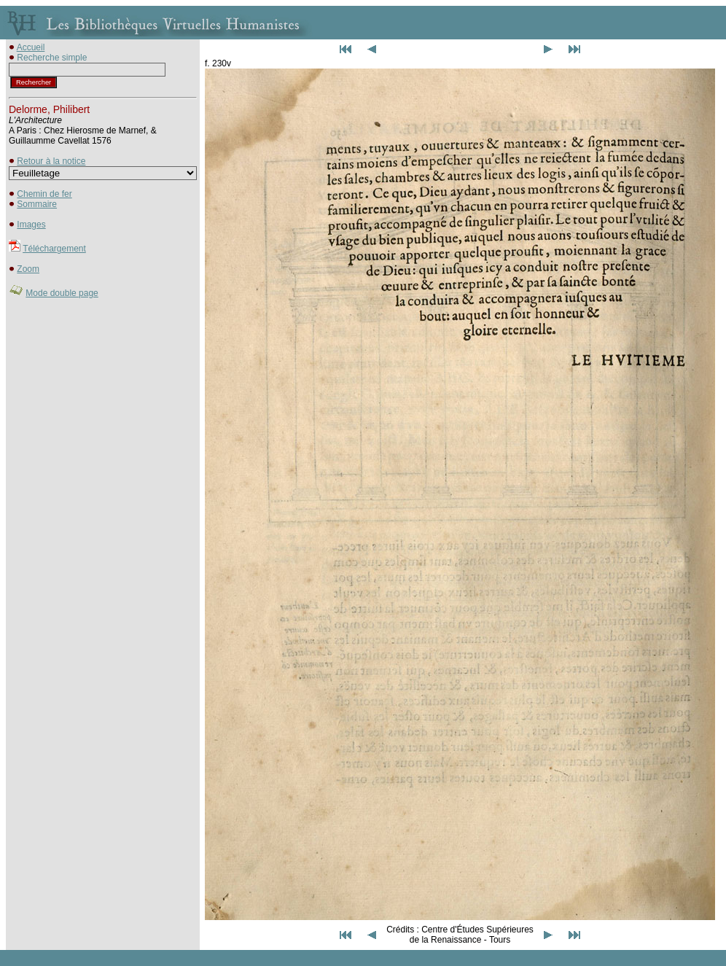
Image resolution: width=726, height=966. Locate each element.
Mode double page (62, 293)
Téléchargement (54, 249)
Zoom (28, 269)
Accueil (31, 47)
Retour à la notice (51, 161)
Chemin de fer (44, 194)
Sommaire (37, 204)
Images (31, 224)
